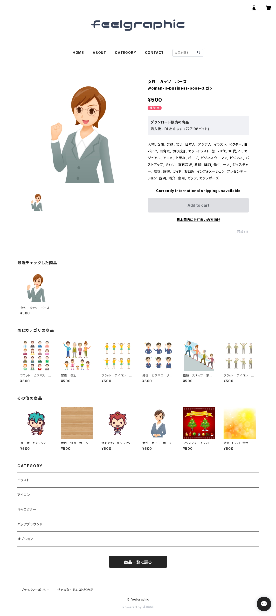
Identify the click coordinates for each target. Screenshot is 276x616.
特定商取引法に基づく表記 (75, 590)
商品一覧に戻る (138, 562)
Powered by (138, 607)
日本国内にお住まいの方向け (198, 220)
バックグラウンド (29, 524)
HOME (78, 52)
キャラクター (26, 509)
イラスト (23, 480)
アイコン (23, 495)
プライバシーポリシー (35, 590)
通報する (243, 232)
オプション (25, 539)
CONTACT (154, 52)
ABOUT (99, 52)
